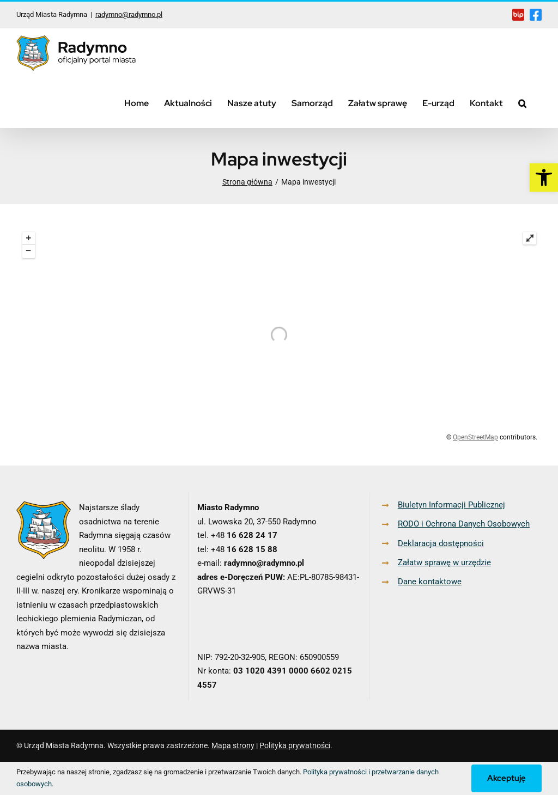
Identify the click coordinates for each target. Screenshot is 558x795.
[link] (544, 177)
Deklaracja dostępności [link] (441, 543)
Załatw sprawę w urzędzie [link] (444, 562)
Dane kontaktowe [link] (430, 581)
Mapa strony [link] (232, 745)
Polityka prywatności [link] (294, 745)
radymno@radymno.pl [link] (128, 14)
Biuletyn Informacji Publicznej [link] (451, 505)
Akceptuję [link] (506, 778)
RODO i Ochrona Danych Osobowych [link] (464, 524)
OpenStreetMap (475, 437)
